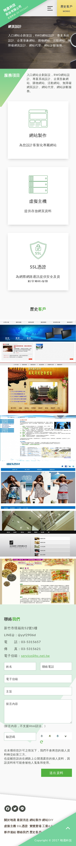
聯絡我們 (23, 832)
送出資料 (56, 773)
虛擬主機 (10, 826)
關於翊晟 (10, 820)
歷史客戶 (66, 9)
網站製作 (36, 820)
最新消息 (23, 820)
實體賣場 (36, 826)
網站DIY (47, 820)
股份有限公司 (12, 9)
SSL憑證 (22, 826)
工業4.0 (47, 826)
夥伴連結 (10, 832)
